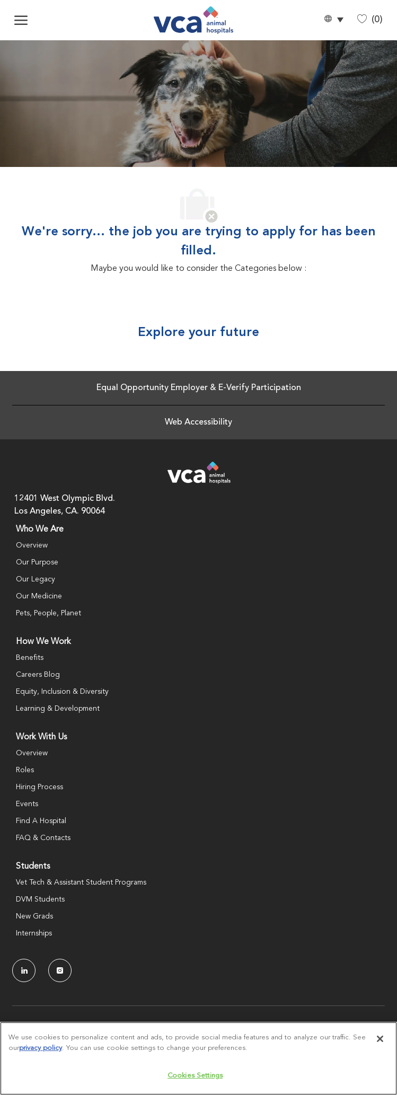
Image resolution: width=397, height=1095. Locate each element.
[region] (198, 1058)
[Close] (380, 1038)
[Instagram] (60, 970)
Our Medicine (39, 596)
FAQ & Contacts (43, 838)
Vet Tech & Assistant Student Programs (81, 882)
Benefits (29, 657)
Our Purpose (37, 562)
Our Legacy (35, 579)
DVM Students (40, 899)
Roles (25, 770)
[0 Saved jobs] (370, 20)
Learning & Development (58, 708)
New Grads (34, 916)
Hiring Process (39, 787)
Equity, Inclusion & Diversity (62, 691)
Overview (32, 545)
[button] (333, 20)
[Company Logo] (193, 20)
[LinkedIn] (24, 970)
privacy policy (40, 1048)
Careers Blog (38, 674)
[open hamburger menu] (21, 20)
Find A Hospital (41, 821)
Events (27, 804)
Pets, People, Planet (48, 613)
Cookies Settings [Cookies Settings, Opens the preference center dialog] (195, 1075)
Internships (34, 933)
